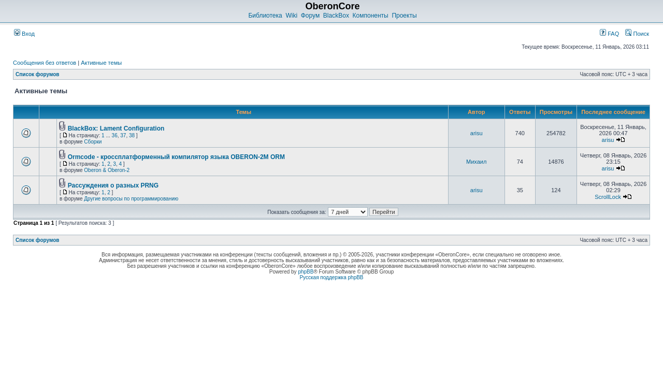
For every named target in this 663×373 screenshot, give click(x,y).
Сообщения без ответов (44, 63)
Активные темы (101, 63)
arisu (476, 133)
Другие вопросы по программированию (131, 199)
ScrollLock (608, 197)
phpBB (305, 272)
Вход (24, 34)
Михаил (476, 162)
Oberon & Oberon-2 (106, 170)
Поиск (637, 34)
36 (115, 135)
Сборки (93, 142)
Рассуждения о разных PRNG (113, 185)
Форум (310, 15)
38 (132, 135)
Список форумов (38, 74)
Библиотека (265, 15)
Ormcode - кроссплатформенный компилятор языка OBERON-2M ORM (176, 157)
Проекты (404, 15)
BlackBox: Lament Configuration (116, 128)
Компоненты (370, 15)
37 (123, 135)
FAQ (609, 34)
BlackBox (336, 15)
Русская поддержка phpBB (331, 277)
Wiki (291, 15)
